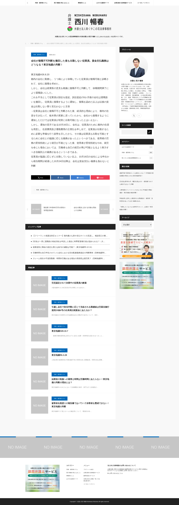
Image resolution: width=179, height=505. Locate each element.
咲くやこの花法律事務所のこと (137, 158)
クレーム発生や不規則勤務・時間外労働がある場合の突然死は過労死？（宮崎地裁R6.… (69, 258)
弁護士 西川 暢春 (136, 81)
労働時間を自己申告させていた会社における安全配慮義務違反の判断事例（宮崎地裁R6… (69, 253)
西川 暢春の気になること (61, 3)
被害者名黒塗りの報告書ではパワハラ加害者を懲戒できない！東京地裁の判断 (80, 405)
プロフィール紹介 (89, 469)
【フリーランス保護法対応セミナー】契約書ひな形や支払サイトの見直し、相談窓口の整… (70, 236)
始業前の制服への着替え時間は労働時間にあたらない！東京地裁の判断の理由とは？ (80, 381)
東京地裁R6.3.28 (59, 355)
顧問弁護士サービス (89, 475)
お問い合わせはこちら (116, 473)
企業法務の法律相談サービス (123, 3)
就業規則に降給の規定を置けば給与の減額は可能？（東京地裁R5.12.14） (63, 247)
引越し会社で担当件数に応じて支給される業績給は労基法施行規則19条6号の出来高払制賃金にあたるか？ (80, 308)
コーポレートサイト (143, 3)
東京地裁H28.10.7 (60, 331)
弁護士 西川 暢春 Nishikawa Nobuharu (88, 501)
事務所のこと (82, 3)
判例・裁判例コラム (41, 3)
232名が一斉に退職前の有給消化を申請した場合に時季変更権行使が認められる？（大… (69, 241)
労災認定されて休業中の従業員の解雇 (69, 283)
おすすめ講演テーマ (102, 3)
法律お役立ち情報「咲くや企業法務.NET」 (92, 480)
